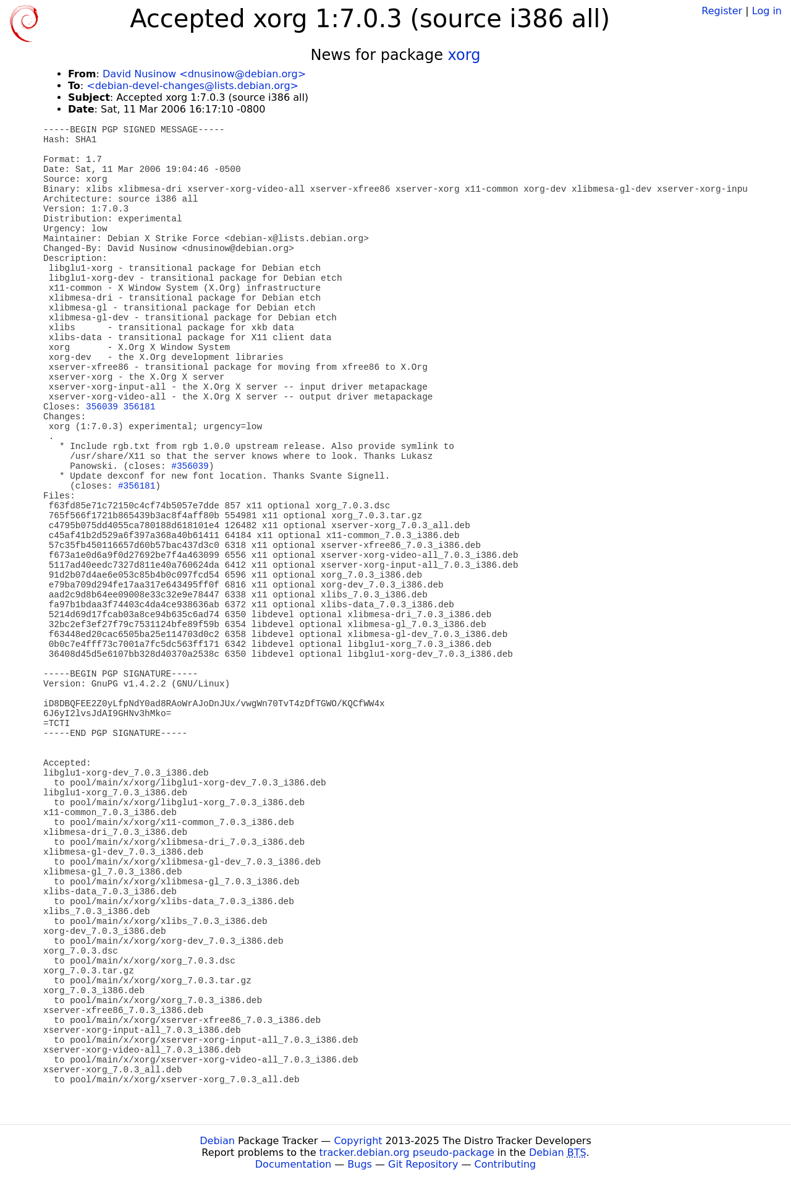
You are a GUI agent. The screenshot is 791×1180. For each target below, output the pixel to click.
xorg (464, 55)
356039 (102, 407)
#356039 (189, 466)
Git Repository (423, 1164)
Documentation (293, 1164)
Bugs (359, 1164)
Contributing (505, 1164)
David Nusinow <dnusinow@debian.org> (204, 74)
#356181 (136, 486)
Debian (217, 1141)
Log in (767, 11)
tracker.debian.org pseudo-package (406, 1152)
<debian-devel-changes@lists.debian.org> (192, 86)
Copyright (358, 1141)
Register (721, 11)
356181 (140, 407)
